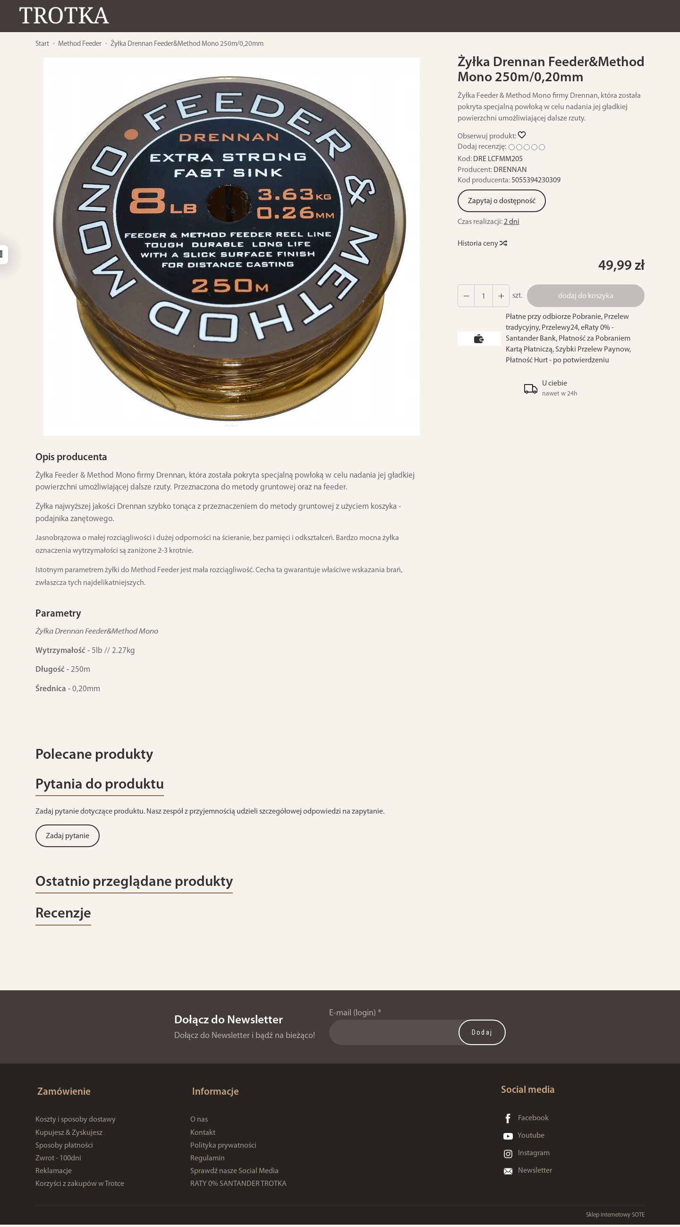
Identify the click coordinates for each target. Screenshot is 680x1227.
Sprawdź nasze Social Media (234, 1173)
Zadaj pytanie (67, 839)
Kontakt (202, 1135)
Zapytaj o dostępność (502, 201)
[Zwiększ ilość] (466, 295)
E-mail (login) (352, 1019)
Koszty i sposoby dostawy (75, 1122)
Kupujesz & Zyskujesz (68, 1135)
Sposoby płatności (64, 1148)
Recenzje (65, 920)
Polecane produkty (99, 756)
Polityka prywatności (223, 1148)
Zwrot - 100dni (58, 1161)
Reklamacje (53, 1173)
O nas (199, 1122)
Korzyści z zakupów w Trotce (79, 1187)
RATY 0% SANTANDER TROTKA (238, 1187)
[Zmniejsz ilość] (500, 295)
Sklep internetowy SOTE (615, 1217)
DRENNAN (510, 170)
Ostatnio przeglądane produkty (141, 886)
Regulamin (207, 1161)
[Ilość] (482, 295)
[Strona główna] (68, 16)
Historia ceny (482, 244)
